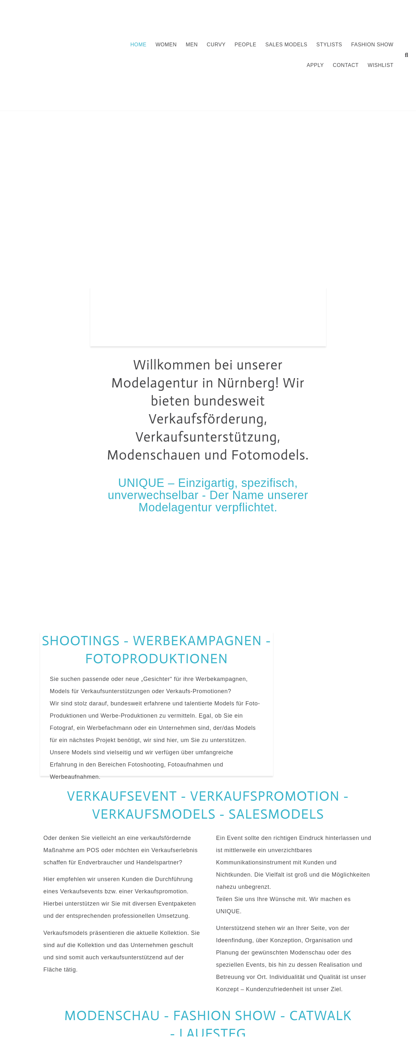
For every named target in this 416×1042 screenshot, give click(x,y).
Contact (345, 65)
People (245, 44)
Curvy (216, 44)
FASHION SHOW (372, 44)
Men (192, 44)
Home (138, 44)
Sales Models (286, 44)
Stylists (329, 44)
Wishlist (380, 65)
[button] (406, 55)
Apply (315, 65)
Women (166, 44)
